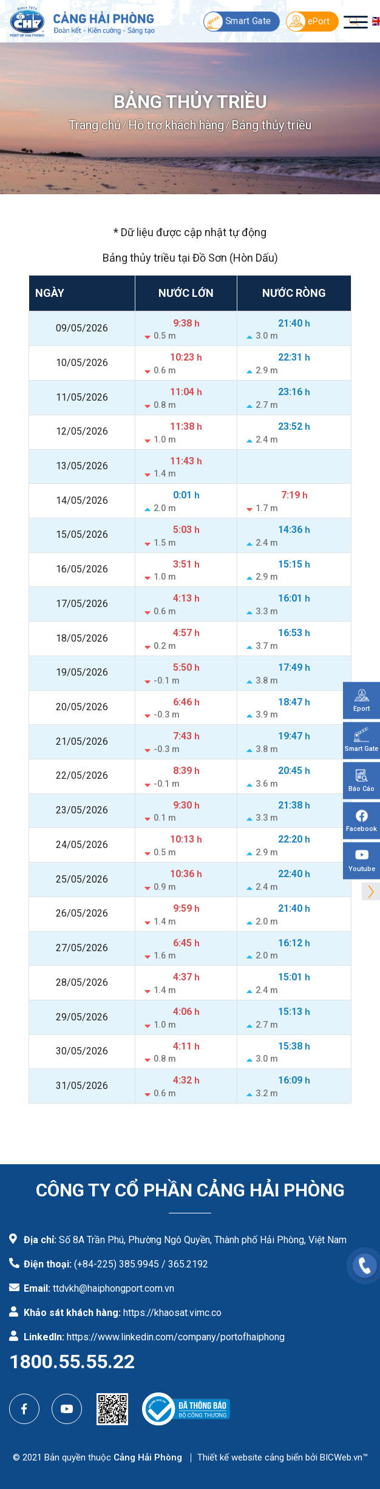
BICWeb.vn (341, 1457)
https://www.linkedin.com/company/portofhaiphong (176, 1337)
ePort (308, 21)
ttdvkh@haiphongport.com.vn (113, 1288)
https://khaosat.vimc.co (172, 1312)
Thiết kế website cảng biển (250, 1457)
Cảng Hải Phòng (148, 1457)
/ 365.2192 (184, 1264)
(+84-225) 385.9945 (116, 1264)
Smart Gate (237, 21)
